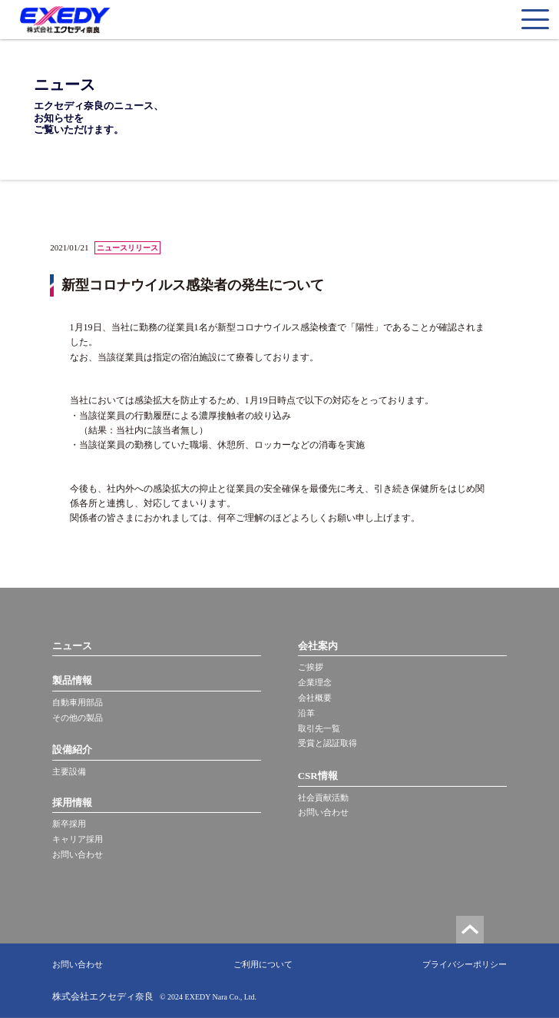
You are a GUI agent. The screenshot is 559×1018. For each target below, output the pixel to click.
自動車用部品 (77, 702)
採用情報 (72, 802)
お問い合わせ (77, 854)
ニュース (72, 646)
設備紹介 (72, 749)
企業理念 (315, 682)
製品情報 (72, 680)
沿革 (306, 713)
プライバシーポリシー (464, 964)
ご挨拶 (310, 666)
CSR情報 (318, 775)
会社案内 (318, 646)
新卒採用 (69, 823)
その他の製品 (77, 717)
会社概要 (315, 697)
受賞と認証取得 (327, 743)
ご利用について (263, 964)
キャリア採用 (77, 839)
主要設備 (69, 771)
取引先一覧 (319, 728)
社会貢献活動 (323, 797)
